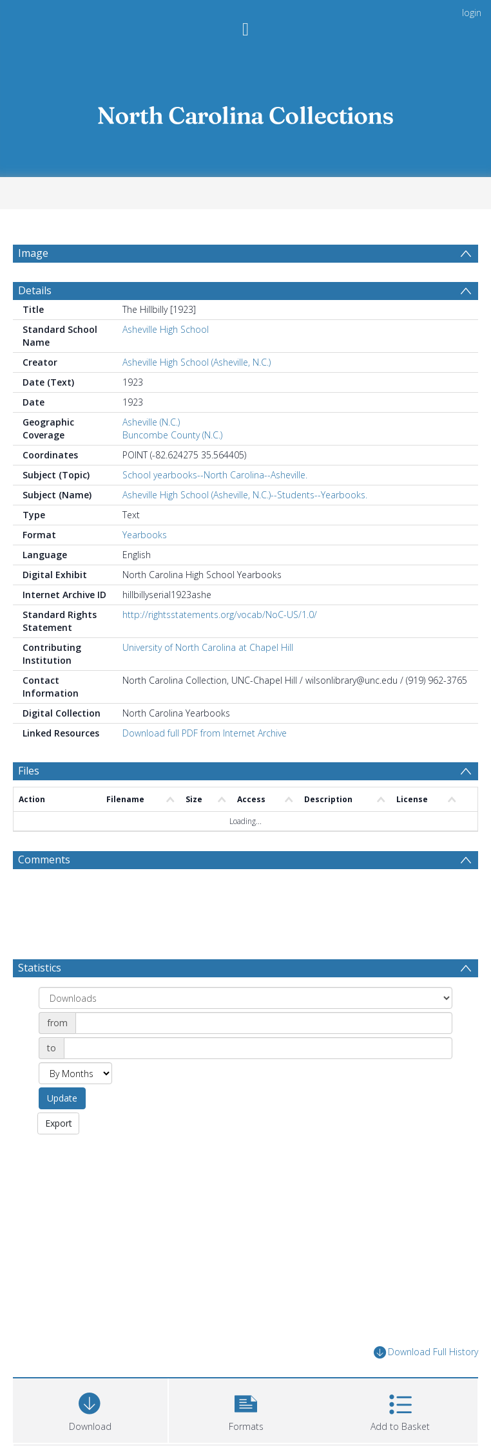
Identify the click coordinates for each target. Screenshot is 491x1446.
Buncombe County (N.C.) (172, 466)
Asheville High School (165, 360)
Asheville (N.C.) (151, 453)
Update (62, 1129)
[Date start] (263, 1054)
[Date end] (258, 1079)
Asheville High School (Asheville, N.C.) (196, 393)
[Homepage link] (245, 112)
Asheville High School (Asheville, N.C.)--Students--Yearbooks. (244, 526)
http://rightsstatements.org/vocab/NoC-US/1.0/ (219, 645)
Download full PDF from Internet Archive (204, 764)
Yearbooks (144, 565)
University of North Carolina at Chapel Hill (207, 678)
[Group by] (245, 1029)
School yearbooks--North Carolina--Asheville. (214, 506)
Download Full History (426, 1382)
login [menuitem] (471, 12)
